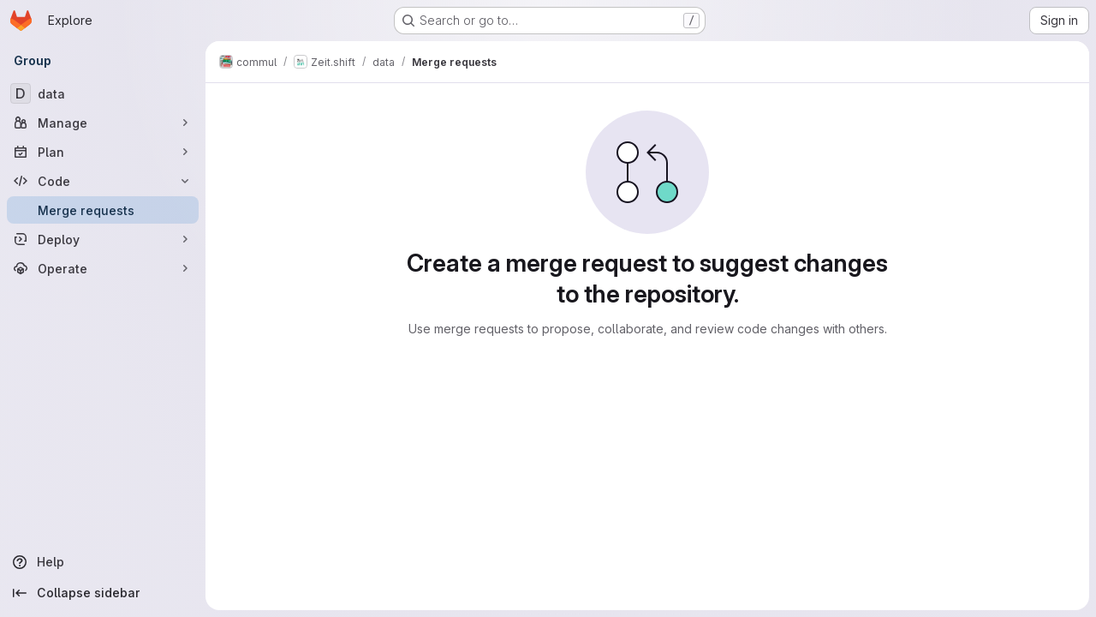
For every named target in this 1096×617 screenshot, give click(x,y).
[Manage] (103, 122)
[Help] (103, 562)
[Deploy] (103, 239)
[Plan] (103, 151)
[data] (103, 93)
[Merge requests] (103, 210)
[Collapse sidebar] (103, 593)
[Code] (103, 181)
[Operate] (103, 268)
